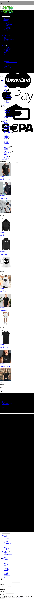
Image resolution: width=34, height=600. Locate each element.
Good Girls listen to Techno (8, 134)
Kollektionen (4, 63)
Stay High (5, 154)
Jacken (5, 26)
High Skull (5, 139)
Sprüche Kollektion (7, 68)
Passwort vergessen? (3, 587)
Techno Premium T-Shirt (4, 310)
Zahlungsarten (4, 401)
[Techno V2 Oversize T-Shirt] (5, 343)
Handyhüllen (6, 49)
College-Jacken (8, 27)
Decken (3, 105)
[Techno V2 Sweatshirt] (5, 194)
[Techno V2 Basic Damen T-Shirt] (5, 362)
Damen (3, 103)
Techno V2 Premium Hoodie (4, 254)
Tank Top (7, 22)
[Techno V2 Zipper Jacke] (5, 231)
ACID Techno (6, 123)
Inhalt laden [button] (2, 412)
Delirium (5, 37)
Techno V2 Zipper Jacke (4, 235)
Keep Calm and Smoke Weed (8, 144)
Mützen (5, 23)
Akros (5, 113)
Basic (3, 87)
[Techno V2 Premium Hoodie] (5, 250)
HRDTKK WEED (6, 140)
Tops (5, 20)
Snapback (7, 25)
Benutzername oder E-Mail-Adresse (6, 582)
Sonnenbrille (6, 61)
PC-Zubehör (6, 58)
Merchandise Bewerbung (6, 404)
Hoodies (5, 19)
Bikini (5, 33)
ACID (5, 122)
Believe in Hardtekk (7, 126)
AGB (3, 407)
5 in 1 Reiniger (6, 47)
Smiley (5, 153)
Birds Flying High (6, 127)
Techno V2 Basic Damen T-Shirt (5, 366)
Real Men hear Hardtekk (7, 151)
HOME (3, 11)
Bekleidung (4, 88)
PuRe (5, 42)
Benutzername (2, 591)
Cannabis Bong (6, 128)
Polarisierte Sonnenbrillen (11, 62)
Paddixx (5, 41)
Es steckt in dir (6, 133)
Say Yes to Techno (6, 152)
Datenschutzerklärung (5, 409)
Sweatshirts (8, 17)
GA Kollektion (6, 66)
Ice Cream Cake (6, 143)
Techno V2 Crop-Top (3, 385)
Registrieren (2, 598)
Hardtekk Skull (6, 137)
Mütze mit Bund (9, 24)
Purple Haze (6, 149)
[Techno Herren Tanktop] (5, 287)
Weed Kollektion (7, 69)
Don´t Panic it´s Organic (7, 130)
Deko (7, 55)
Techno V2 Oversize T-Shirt (4, 347)
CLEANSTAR (8, 48)
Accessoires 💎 (4, 45)
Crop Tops (8, 21)
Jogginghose (8, 30)
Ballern (5, 125)
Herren (3, 106)
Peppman (5, 148)
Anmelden (9, 586)
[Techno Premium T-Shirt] (5, 306)
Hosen (5, 29)
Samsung (7, 51)
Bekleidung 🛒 (4, 535)
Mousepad (8, 59)
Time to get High (6, 158)
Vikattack (5, 120)
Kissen (7, 56)
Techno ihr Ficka (6, 156)
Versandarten (4, 402)
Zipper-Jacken (8, 28)
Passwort (2, 584)
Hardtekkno (6, 138)
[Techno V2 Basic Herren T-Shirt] (5, 175)
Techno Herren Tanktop (4, 291)
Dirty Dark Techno (7, 129)
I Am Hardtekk (6, 141)
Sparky (5, 43)
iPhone (7, 50)
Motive (3, 71)
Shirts (5, 15)
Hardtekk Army (6, 136)
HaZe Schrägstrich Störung (9, 39)
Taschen (5, 52)
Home (5, 54)
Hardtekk (5, 135)
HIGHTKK (6, 40)
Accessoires (4, 80)
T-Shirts (7, 16)
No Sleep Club (6, 147)
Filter (17, 162)
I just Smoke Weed (7, 142)
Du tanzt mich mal (7, 131)
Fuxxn (5, 38)
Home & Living (4, 107)
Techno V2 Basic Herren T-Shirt (5, 179)
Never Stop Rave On (7, 146)
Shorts (7, 32)
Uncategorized (4, 159)
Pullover (7, 94)
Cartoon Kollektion (7, 65)
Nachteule (5, 145)
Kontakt (3, 400)
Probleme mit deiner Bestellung (7, 403)
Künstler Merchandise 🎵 (6, 35)
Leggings (7, 31)
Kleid (4, 104)
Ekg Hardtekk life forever (8, 132)
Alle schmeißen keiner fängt (8, 124)
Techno (5, 155)
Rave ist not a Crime (7, 150)
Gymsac (7, 53)
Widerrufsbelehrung (5, 408)
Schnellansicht (2, 176)
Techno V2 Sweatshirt (3, 198)
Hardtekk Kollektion (8, 67)
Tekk (4, 157)
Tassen (7, 57)
